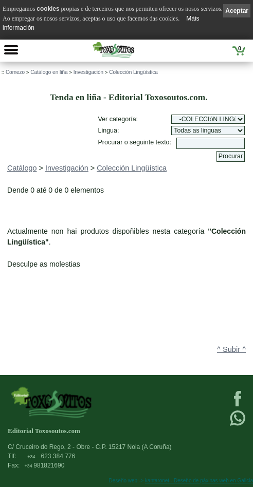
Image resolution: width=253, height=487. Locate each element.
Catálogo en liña (48, 72)
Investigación (88, 72)
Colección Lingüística (133, 72)
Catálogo (22, 168)
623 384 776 (51, 456)
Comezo (15, 72)
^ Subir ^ (231, 349)
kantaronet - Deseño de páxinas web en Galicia (199, 480)
